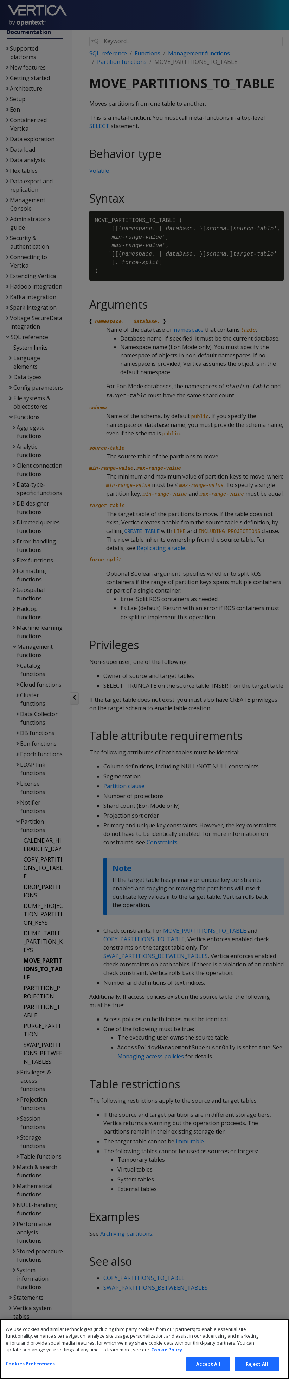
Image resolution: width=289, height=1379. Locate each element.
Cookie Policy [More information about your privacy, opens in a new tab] (166, 1360)
